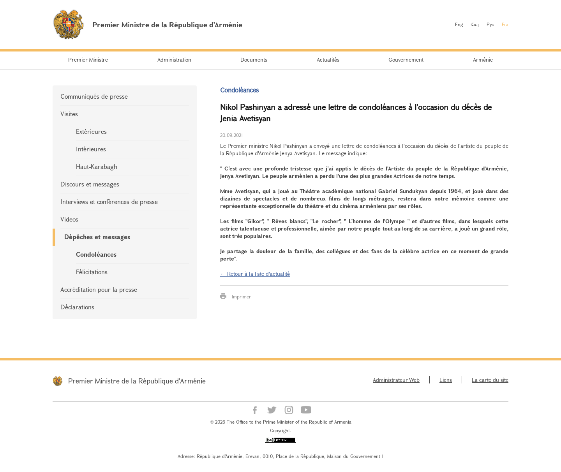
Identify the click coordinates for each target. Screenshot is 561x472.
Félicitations (92, 272)
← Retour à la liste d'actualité (255, 273)
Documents (253, 59)
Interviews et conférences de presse (109, 201)
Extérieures (91, 131)
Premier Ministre (88, 59)
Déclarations (77, 307)
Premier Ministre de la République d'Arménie (137, 380)
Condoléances (96, 254)
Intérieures (91, 149)
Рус (490, 24)
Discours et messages (89, 184)
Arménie (483, 59)
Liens (445, 379)
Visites (69, 114)
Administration (174, 59)
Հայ (475, 24)
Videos (69, 219)
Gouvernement (405, 59)
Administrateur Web (396, 379)
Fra (505, 24)
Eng (459, 24)
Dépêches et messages (97, 236)
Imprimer (241, 296)
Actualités (328, 59)
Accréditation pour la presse (98, 289)
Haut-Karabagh (96, 166)
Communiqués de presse (94, 96)
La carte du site (490, 379)
